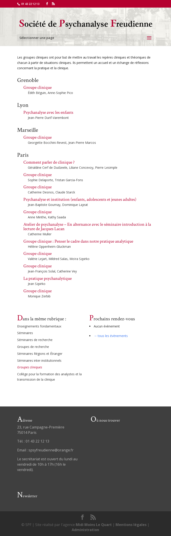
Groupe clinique (37, 87)
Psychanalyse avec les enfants (48, 112)
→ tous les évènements (111, 336)
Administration (85, 529)
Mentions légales (131, 524)
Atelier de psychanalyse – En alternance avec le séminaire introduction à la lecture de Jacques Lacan (87, 226)
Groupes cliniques (29, 367)
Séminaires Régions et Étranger (39, 353)
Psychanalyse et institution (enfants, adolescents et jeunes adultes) (79, 199)
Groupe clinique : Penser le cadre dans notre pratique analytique (78, 241)
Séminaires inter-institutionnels (39, 360)
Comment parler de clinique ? (49, 162)
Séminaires (25, 333)
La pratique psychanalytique (47, 278)
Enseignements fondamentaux (39, 326)
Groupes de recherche (33, 347)
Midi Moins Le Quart (94, 524)
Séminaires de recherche (35, 340)
